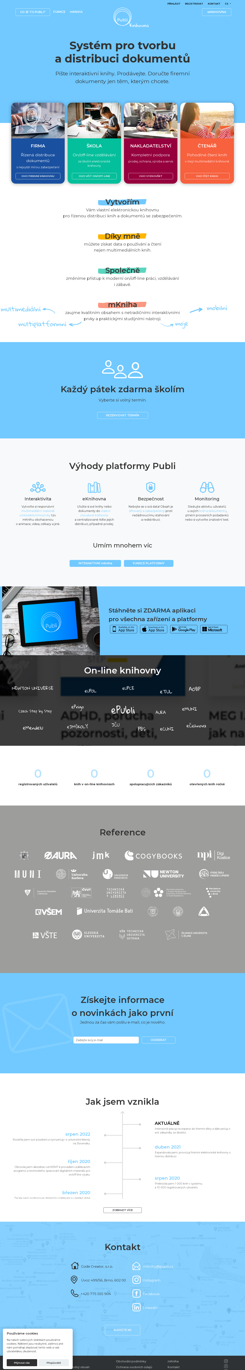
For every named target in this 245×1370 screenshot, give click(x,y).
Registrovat (194, 3)
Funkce (59, 12)
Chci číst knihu (207, 176)
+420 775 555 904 (96, 1294)
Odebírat (159, 1040)
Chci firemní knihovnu (37, 176)
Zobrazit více (122, 1210)
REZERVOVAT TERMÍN (122, 415)
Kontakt (214, 3)
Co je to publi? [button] (32, 12)
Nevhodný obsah (77, 1367)
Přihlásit (173, 3)
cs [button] (227, 3)
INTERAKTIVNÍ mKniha (95, 563)
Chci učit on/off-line (94, 176)
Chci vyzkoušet (150, 176)
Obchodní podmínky (131, 1361)
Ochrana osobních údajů (134, 1367)
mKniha (173, 1361)
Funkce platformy (149, 563)
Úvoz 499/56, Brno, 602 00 (103, 1280)
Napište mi (122, 1330)
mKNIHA (76, 12)
